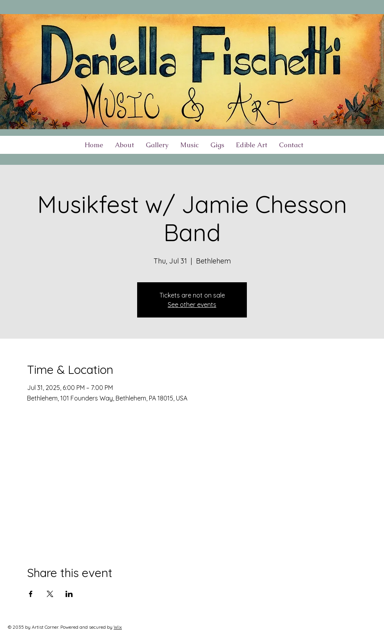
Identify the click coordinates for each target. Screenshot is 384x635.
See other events (192, 304)
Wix (118, 627)
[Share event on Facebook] (30, 594)
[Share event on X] (50, 594)
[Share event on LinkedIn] (69, 594)
